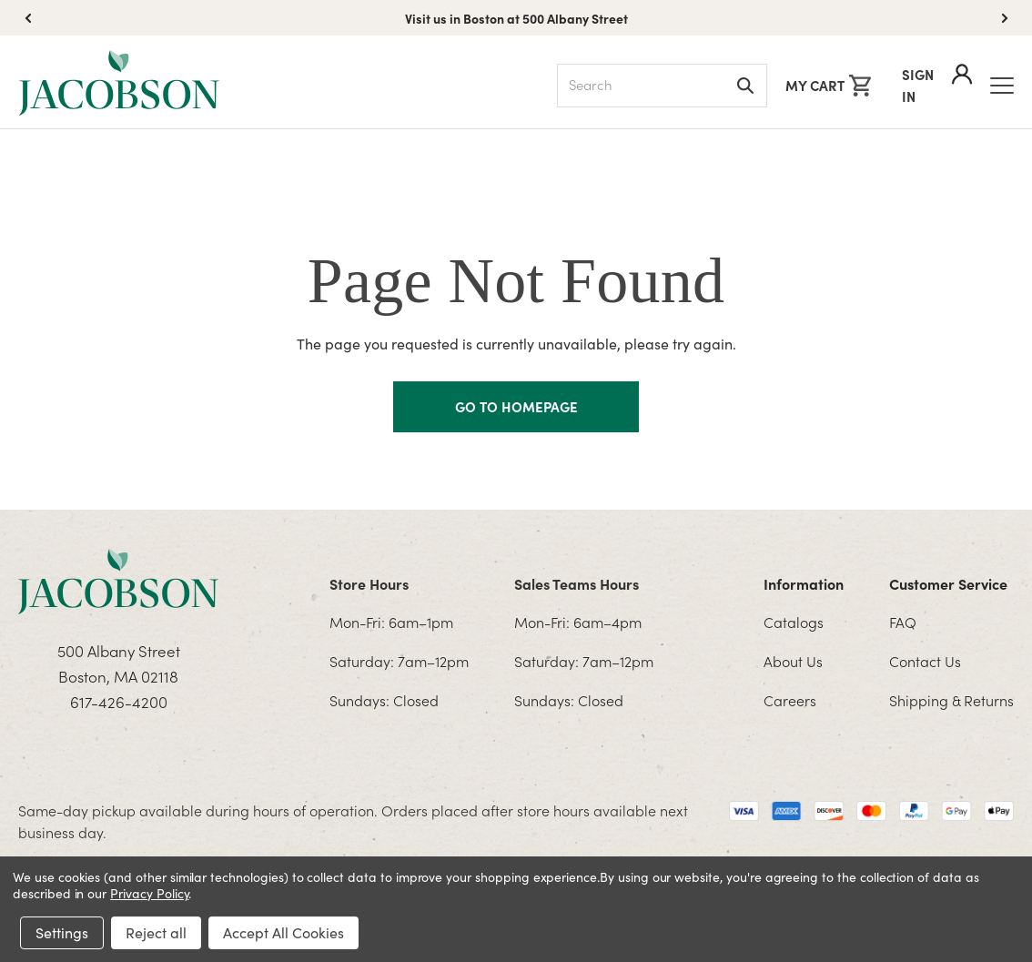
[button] (1005, 18)
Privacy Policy (149, 893)
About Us (793, 661)
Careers (790, 700)
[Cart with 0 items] (828, 85)
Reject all (156, 932)
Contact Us (925, 661)
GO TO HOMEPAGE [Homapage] (516, 406)
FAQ (902, 622)
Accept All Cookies (283, 932)
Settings (61, 932)
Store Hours (369, 583)
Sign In (937, 85)
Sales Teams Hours (576, 583)
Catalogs (794, 622)
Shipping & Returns (951, 700)
